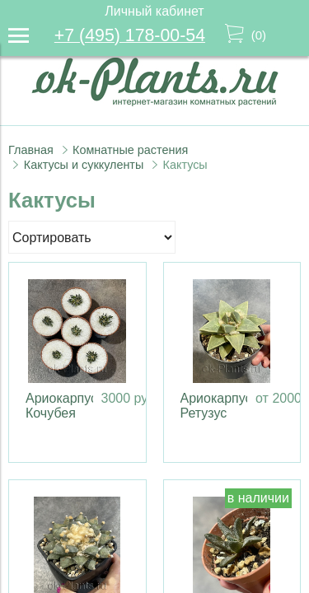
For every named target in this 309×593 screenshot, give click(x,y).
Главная (31, 149)
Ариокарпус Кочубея (61, 405)
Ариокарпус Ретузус (216, 405)
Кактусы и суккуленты (84, 164)
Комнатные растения (130, 149)
